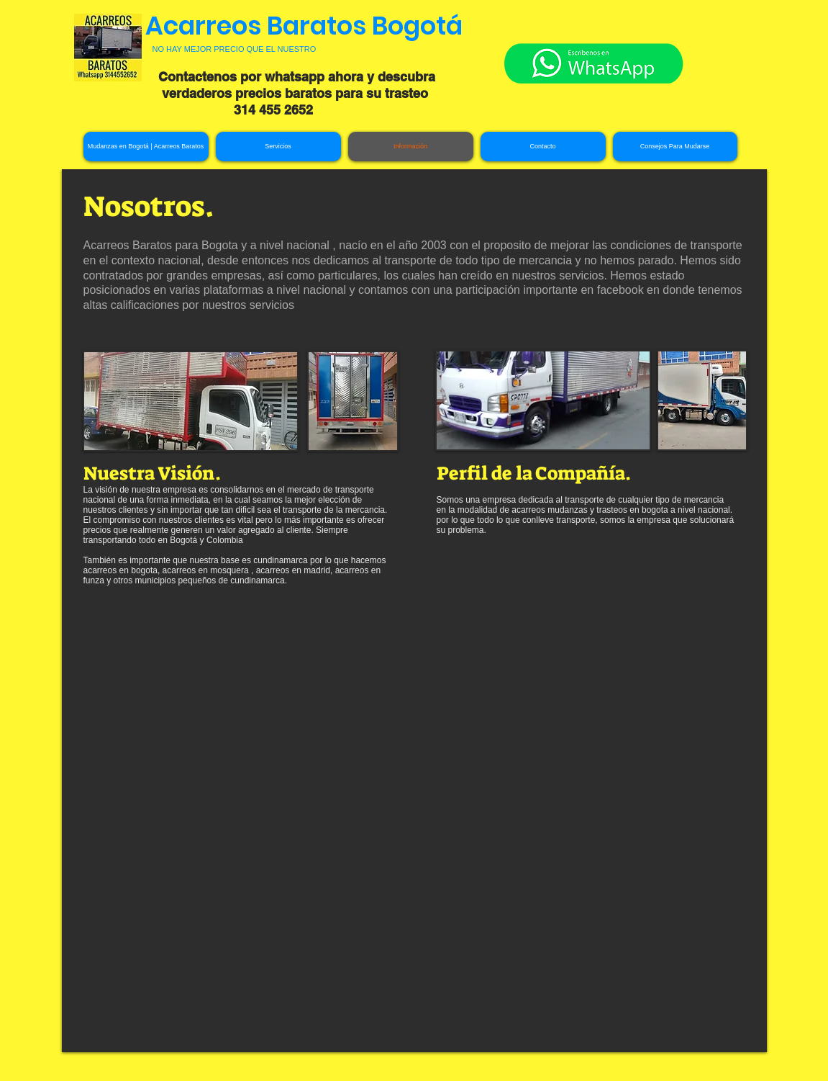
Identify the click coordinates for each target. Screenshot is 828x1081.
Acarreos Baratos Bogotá (304, 25)
